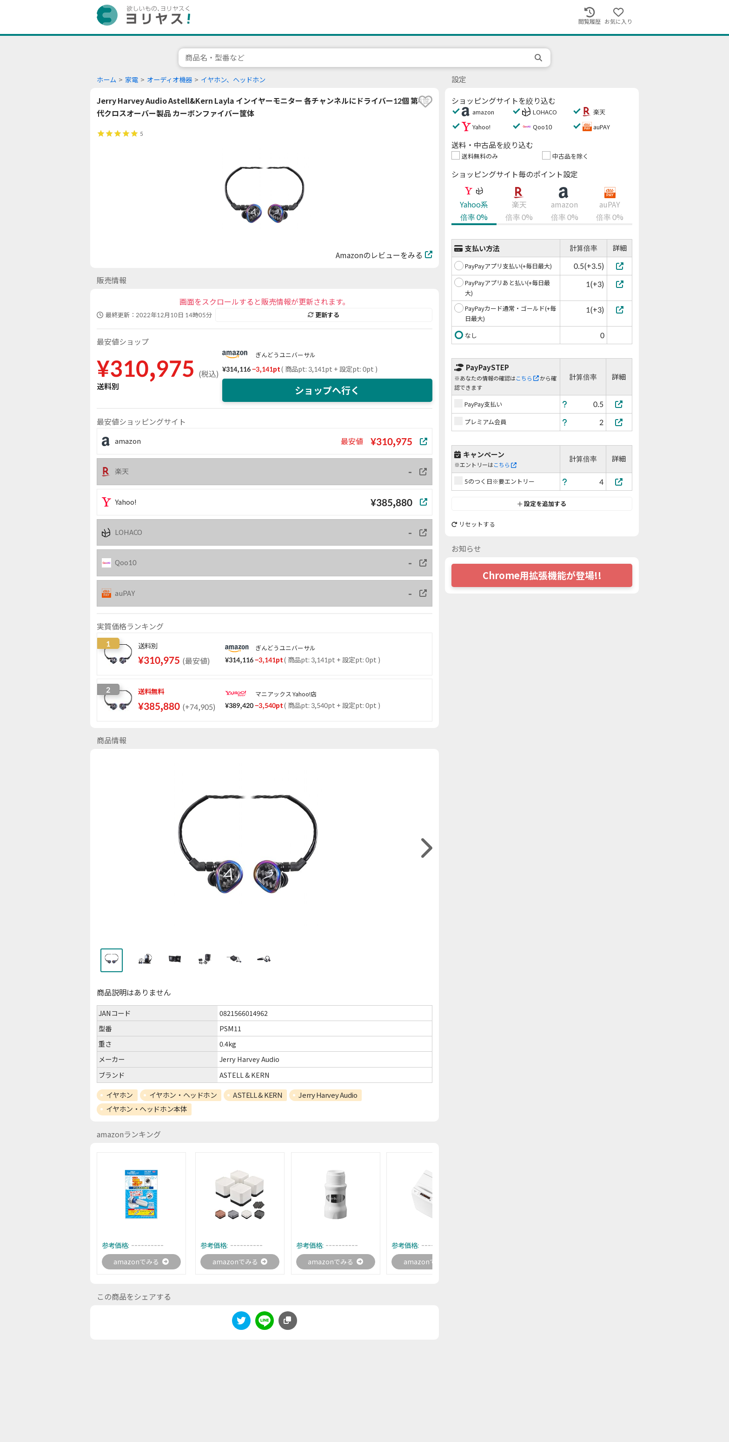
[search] (539, 57)
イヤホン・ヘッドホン (183, 1095)
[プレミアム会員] (619, 422)
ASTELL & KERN (257, 1095)
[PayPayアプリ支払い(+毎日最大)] (620, 266)
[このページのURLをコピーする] (287, 1322)
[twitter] (241, 1324)
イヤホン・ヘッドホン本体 (146, 1109)
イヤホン (119, 1095)
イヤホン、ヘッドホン (233, 80)
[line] (264, 1324)
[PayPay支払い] (619, 404)
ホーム (106, 80)
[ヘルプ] (565, 404)
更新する (323, 315)
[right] (425, 848)
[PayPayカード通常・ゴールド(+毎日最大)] (620, 309)
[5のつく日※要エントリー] (619, 481)
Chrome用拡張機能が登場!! (542, 575)
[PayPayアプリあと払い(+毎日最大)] (620, 284)
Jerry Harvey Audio (327, 1095)
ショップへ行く (327, 390)
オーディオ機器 (169, 80)
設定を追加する (541, 503)
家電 (131, 80)
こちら (527, 378)
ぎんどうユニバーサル (285, 355)
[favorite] (425, 101)
